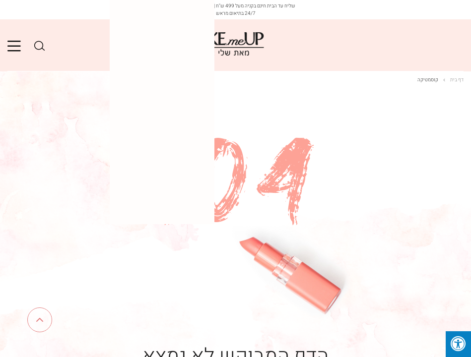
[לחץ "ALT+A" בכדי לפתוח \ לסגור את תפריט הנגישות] (458, 344)
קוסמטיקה (427, 79)
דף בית (453, 79)
